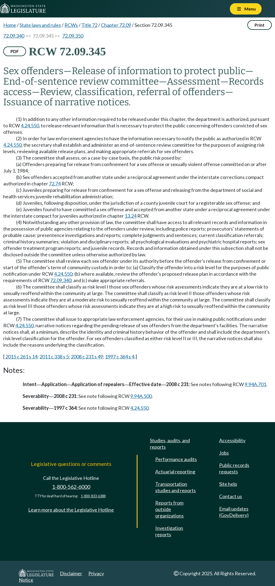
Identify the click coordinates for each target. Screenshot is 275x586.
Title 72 (89, 25)
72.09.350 (72, 36)
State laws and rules (40, 25)
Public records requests (234, 468)
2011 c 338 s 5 (54, 356)
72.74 (55, 183)
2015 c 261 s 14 (21, 356)
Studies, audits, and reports (170, 443)
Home (9, 25)
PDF (14, 51)
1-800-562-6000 (71, 487)
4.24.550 (30, 125)
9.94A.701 (255, 384)
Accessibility (232, 440)
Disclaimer (71, 573)
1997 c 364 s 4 (119, 356)
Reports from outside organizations (169, 509)
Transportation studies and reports (175, 487)
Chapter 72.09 (116, 25)
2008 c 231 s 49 (87, 356)
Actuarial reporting (175, 471)
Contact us (230, 496)
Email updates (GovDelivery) (234, 512)
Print (260, 24)
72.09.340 (13, 36)
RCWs (71, 25)
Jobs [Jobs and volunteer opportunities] (224, 453)
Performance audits (176, 459)
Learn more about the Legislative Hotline (71, 510)
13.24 (130, 216)
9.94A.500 (141, 396)
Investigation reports (169, 531)
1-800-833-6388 (93, 496)
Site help (228, 484)
